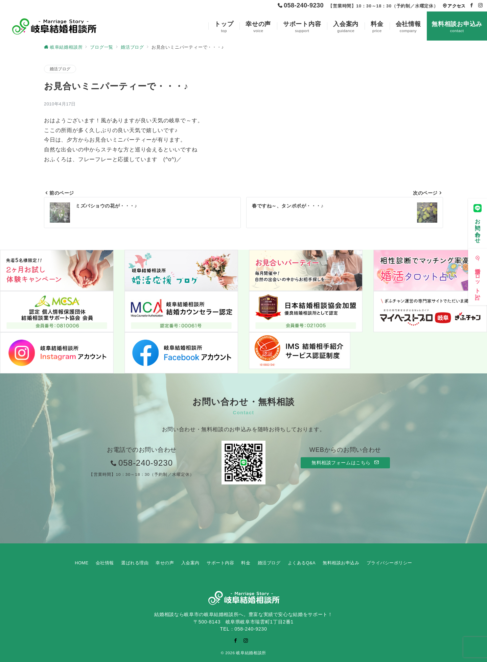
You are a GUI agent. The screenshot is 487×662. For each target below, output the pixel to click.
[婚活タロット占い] (477, 275)
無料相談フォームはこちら (345, 462)
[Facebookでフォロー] (471, 5)
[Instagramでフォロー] (480, 5)
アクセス (454, 5)
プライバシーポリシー (389, 562)
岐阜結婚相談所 (251, 653)
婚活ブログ (60, 69)
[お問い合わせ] (477, 222)
